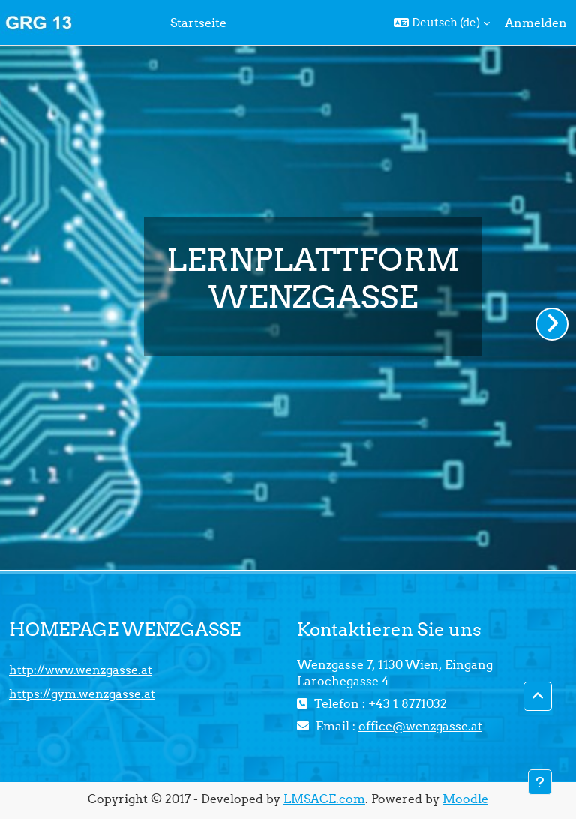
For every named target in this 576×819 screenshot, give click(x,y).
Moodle (465, 798)
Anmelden (536, 22)
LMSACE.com (324, 798)
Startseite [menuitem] (198, 22)
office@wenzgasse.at (420, 726)
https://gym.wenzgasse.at (82, 693)
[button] (442, 22)
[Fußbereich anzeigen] (540, 782)
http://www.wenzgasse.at (80, 669)
